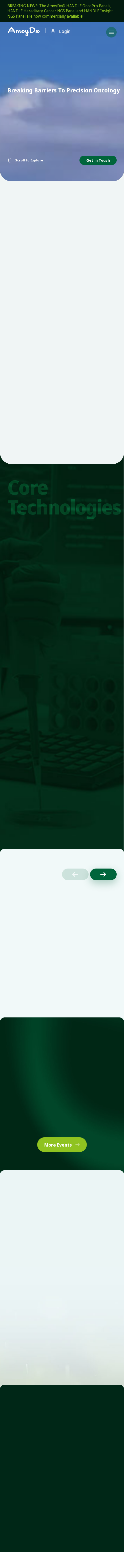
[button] (103, 874)
